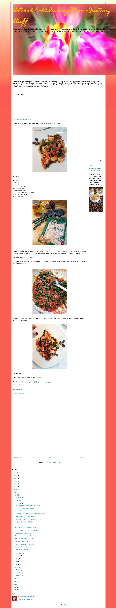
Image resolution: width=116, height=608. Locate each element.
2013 (15, 590)
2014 (15, 587)
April (17, 567)
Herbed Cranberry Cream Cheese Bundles (27, 530)
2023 (15, 481)
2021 (15, 486)
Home (50, 457)
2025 (15, 475)
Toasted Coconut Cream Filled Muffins (26, 536)
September (18, 553)
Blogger (66, 605)
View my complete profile (25, 599)
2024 (15, 478)
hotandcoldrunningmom (27, 596)
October (17, 503)
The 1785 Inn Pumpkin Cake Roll (24, 538)
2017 (15, 579)
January (17, 575)
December (18, 497)
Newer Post (17, 457)
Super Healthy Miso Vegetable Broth (25, 527)
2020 (15, 489)
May (16, 564)
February (18, 572)
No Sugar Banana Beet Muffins (24, 522)
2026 (15, 473)
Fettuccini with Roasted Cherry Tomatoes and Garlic (30, 513)
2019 (15, 492)
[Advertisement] (49, 107)
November (18, 500)
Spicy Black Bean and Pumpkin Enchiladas (27, 505)
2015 (15, 584)
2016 (15, 581)
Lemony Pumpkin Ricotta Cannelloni (25, 516)
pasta (18, 385)
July (16, 558)
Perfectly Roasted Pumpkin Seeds (24, 508)
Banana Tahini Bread (21, 511)
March (17, 570)
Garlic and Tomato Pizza (22, 547)
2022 (15, 484)
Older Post (82, 457)
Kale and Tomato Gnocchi (22, 541)
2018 (15, 495)
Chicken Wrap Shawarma (22, 549)
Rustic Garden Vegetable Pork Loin (25, 533)
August (17, 556)
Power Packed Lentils (21, 525)
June (16, 561)
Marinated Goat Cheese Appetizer (24, 544)
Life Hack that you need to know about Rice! (28, 519)
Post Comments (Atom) (53, 462)
